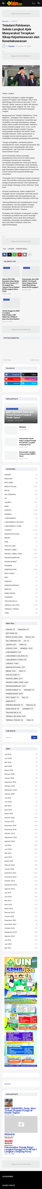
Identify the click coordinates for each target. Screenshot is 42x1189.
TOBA (21, 613)
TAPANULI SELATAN (21, 605)
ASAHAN (21, 475)
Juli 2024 (21, 845)
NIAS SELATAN (21, 546)
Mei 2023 (21, 900)
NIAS (21, 542)
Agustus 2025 (21, 794)
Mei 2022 (21, 948)
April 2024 (21, 857)
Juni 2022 (21, 944)
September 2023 (21, 885)
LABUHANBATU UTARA (21, 526)
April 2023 (21, 904)
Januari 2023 (21, 916)
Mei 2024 (21, 853)
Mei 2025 (21, 806)
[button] (3, 3)
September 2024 (21, 837)
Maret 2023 (21, 908)
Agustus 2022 (21, 936)
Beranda (5, 21)
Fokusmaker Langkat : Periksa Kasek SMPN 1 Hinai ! (27, 454)
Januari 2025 (21, 821)
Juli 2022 (21, 940)
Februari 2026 (21, 774)
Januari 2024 (21, 869)
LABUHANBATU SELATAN (21, 522)
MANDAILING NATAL (21, 534)
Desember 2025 (21, 782)
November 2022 (21, 924)
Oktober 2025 (21, 786)
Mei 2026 (21, 762)
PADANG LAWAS (21, 550)
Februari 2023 (21, 912)
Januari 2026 (21, 778)
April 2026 (21, 766)
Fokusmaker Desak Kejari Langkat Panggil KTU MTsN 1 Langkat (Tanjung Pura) (27, 442)
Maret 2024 (21, 861)
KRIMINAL (21, 514)
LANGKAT (13, 21)
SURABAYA (21, 597)
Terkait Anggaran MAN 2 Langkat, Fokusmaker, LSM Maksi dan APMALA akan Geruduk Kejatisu (10, 315)
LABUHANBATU (21, 518)
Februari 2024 (21, 865)
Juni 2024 (21, 849)
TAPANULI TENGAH (21, 609)
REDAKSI (22, 427)
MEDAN (21, 538)
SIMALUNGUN (21, 593)
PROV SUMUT (21, 573)
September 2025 (21, 790)
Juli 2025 (21, 798)
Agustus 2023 (21, 889)
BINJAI (21, 490)
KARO (21, 506)
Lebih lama (35, 360)
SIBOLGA (21, 589)
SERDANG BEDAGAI (21, 585)
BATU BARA (21, 482)
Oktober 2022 (21, 928)
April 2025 (21, 810)
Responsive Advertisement (21, 14)
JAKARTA (21, 502)
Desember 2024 (21, 825)
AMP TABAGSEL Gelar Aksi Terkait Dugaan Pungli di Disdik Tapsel (20, 1110)
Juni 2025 (21, 802)
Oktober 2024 (21, 833)
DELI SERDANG (21, 494)
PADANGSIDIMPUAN (21, 557)
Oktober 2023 (21, 881)
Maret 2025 (21, 814)
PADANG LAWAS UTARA (21, 554)
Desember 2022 (21, 920)
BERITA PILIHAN (21, 486)
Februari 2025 (21, 818)
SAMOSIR (21, 581)
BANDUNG (21, 479)
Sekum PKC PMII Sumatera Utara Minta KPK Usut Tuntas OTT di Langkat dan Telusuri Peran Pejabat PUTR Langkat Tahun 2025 (10, 285)
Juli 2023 (21, 893)
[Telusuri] (18, 737)
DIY (21, 498)
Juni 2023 (21, 897)
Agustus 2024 (21, 841)
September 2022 (21, 932)
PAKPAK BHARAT (21, 561)
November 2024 (21, 829)
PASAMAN (21, 565)
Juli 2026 (21, 754)
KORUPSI (21, 510)
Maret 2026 (21, 770)
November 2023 (21, 877)
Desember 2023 (21, 873)
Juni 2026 (21, 758)
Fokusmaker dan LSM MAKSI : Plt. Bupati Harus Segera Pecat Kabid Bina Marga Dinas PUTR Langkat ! (30, 283)
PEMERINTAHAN (21, 249)
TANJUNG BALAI (21, 601)
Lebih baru (7, 360)
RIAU (21, 577)
